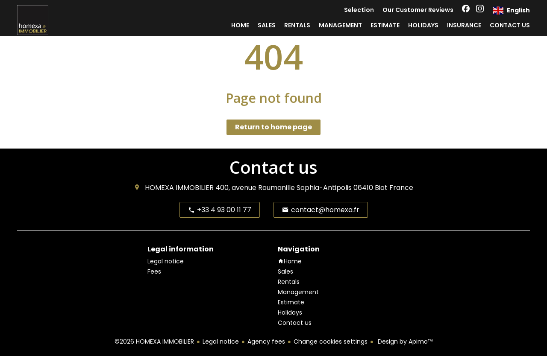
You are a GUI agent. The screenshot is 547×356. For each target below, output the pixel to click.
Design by (404, 341)
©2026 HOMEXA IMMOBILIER (154, 341)
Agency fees (266, 341)
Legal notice (221, 341)
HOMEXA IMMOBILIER (179, 188)
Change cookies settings (331, 341)
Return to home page (273, 127)
